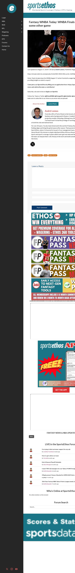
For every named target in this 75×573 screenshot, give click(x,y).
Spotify (55, 91)
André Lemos (60, 69)
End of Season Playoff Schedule (51, 462)
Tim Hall (45, 458)
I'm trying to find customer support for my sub (56, 449)
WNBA (45, 155)
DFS (29, 155)
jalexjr (44, 477)
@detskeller (68, 96)
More (31, 436)
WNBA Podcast (52, 155)
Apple (48, 91)
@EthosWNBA (50, 96)
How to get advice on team (50, 456)
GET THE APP (61, 390)
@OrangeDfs (59, 96)
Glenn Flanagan (47, 464)
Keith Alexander (47, 471)
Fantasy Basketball (37, 155)
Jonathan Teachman (48, 451)
